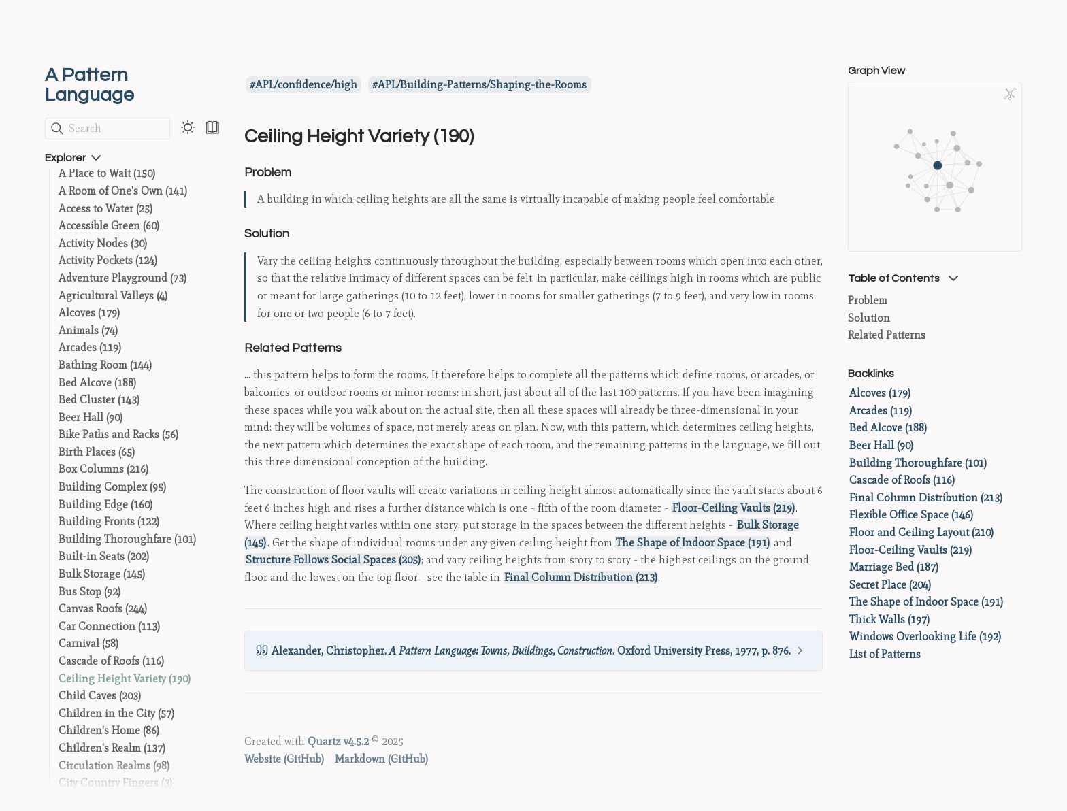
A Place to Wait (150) (107, 173)
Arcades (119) (90, 347)
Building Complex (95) (112, 486)
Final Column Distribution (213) (580, 577)
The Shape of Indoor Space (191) (693, 542)
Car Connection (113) (109, 626)
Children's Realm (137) (112, 748)
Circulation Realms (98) (114, 765)
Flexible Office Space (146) (911, 514)
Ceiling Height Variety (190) (125, 678)
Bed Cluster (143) (99, 399)
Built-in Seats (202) (104, 556)
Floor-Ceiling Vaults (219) (733, 507)
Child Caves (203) (100, 695)
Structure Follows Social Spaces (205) (333, 559)
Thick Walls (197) (889, 619)
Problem (867, 300)
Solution (869, 318)
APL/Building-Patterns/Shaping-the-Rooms (482, 84)
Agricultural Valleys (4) (113, 295)
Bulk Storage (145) (102, 573)
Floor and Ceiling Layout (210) (921, 532)
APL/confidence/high (306, 84)
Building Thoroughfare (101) (127, 539)
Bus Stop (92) (89, 591)
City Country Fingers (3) (115, 782)
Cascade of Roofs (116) (111, 661)
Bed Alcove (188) (97, 382)
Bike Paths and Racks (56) (118, 434)
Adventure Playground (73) (122, 277)
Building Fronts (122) (109, 521)
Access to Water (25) (105, 208)
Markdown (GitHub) (381, 758)
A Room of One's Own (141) (123, 190)
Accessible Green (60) (109, 225)
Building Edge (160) (105, 504)
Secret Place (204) (890, 584)
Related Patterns (886, 335)
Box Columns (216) (103, 469)
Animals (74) (88, 330)
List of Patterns (885, 654)
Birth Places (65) (97, 452)
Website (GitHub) (284, 758)
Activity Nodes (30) (103, 243)
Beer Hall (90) (90, 417)
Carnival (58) (88, 643)
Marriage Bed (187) (893, 567)
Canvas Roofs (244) (103, 608)
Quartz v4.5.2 (338, 741)
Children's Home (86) (109, 730)
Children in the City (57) (116, 713)
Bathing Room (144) (105, 365)
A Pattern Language (89, 85)
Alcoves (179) (89, 312)
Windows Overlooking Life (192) (925, 636)
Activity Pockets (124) (108, 260)
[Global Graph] (1010, 94)
